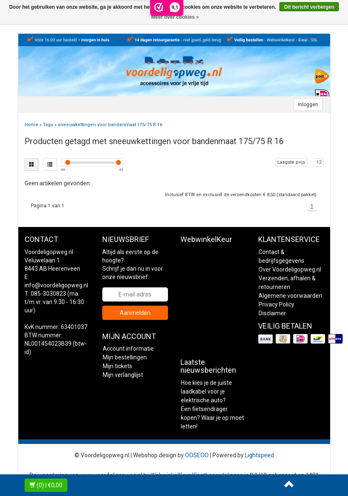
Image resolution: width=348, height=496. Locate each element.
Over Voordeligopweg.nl (290, 269)
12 (318, 162)
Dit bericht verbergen (309, 7)
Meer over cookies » (175, 17)
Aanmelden (135, 312)
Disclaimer (272, 313)
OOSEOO (197, 455)
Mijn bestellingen (125, 357)
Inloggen (308, 104)
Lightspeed (259, 455)
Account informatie (128, 348)
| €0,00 (46, 485)
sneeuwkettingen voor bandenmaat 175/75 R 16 (110, 124)
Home (31, 124)
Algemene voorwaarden (290, 295)
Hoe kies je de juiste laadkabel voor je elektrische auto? (206, 391)
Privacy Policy (276, 304)
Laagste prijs (291, 162)
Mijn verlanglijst (123, 374)
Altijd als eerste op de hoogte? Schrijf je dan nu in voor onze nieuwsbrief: (132, 264)
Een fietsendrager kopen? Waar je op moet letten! (212, 418)
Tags (48, 124)
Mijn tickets (117, 366)
